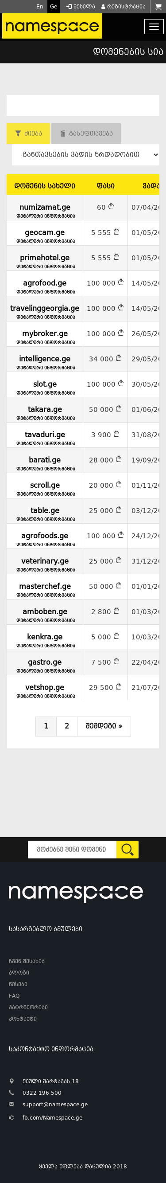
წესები (18, 984)
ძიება (33, 133)
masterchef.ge (45, 588)
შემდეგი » (104, 726)
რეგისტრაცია (123, 7)
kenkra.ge (44, 639)
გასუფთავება (91, 133)
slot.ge (45, 386)
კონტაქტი (23, 1019)
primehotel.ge (44, 260)
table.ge (45, 513)
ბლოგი (19, 973)
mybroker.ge (45, 336)
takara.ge (45, 412)
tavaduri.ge (45, 437)
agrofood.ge (44, 285)
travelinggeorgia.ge (44, 310)
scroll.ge (45, 487)
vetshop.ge (44, 690)
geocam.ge (45, 235)
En (39, 7)
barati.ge (45, 462)
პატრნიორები (28, 1007)
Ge (53, 7)
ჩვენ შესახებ (27, 961)
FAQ (14, 996)
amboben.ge (45, 614)
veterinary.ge (45, 563)
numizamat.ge (44, 209)
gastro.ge (45, 664)
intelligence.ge (44, 361)
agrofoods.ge (44, 538)
